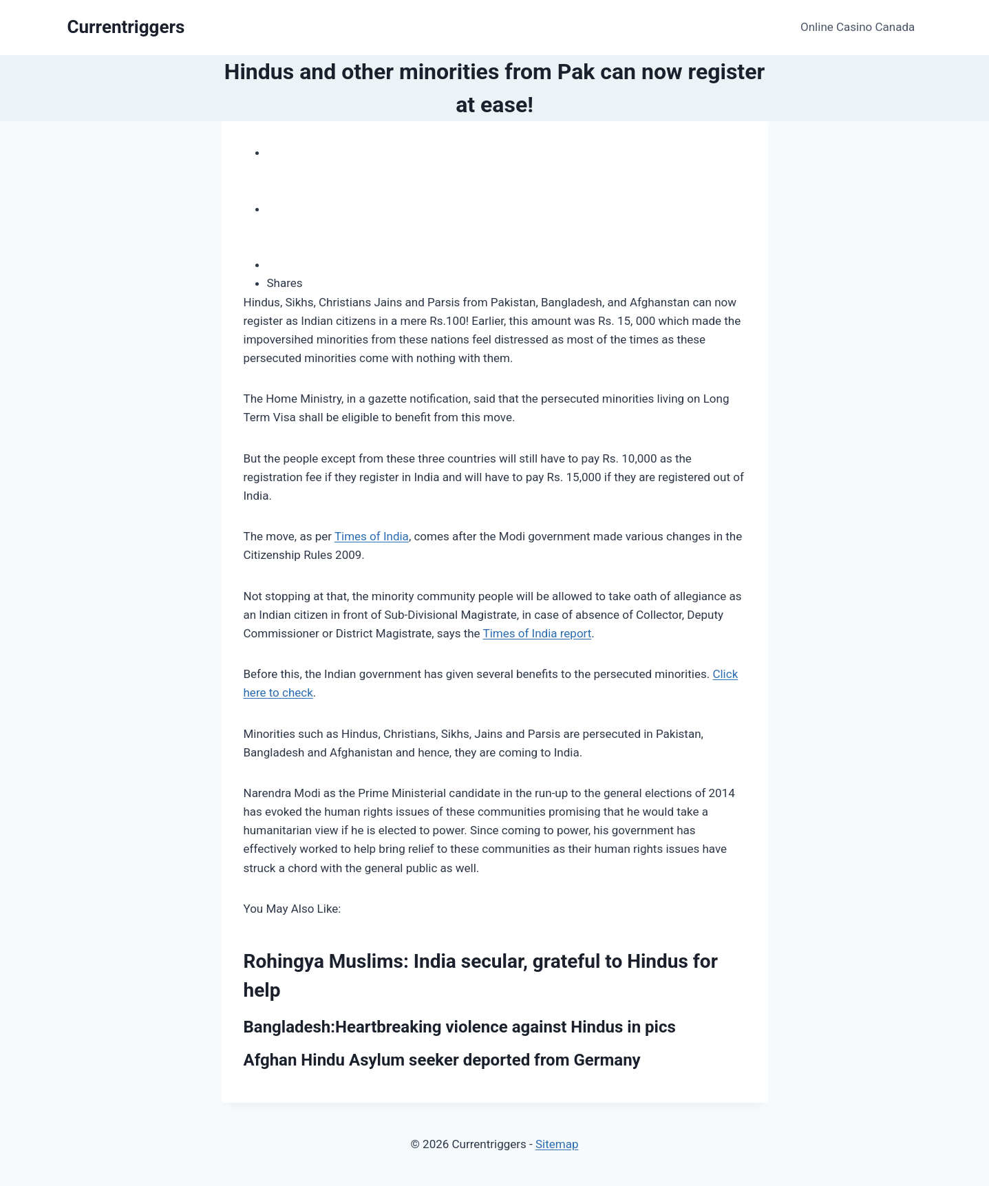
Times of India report (537, 633)
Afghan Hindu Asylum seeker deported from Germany (442, 1060)
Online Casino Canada (857, 27)
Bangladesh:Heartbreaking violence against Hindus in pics (460, 1027)
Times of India (371, 536)
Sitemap (557, 1144)
